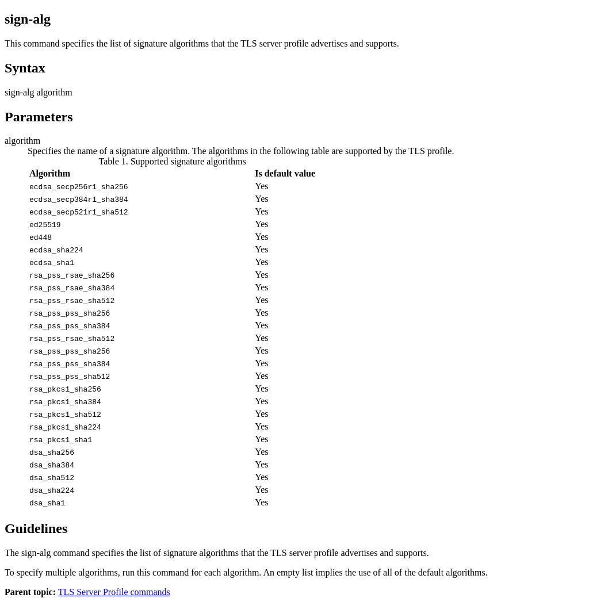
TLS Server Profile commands (114, 592)
